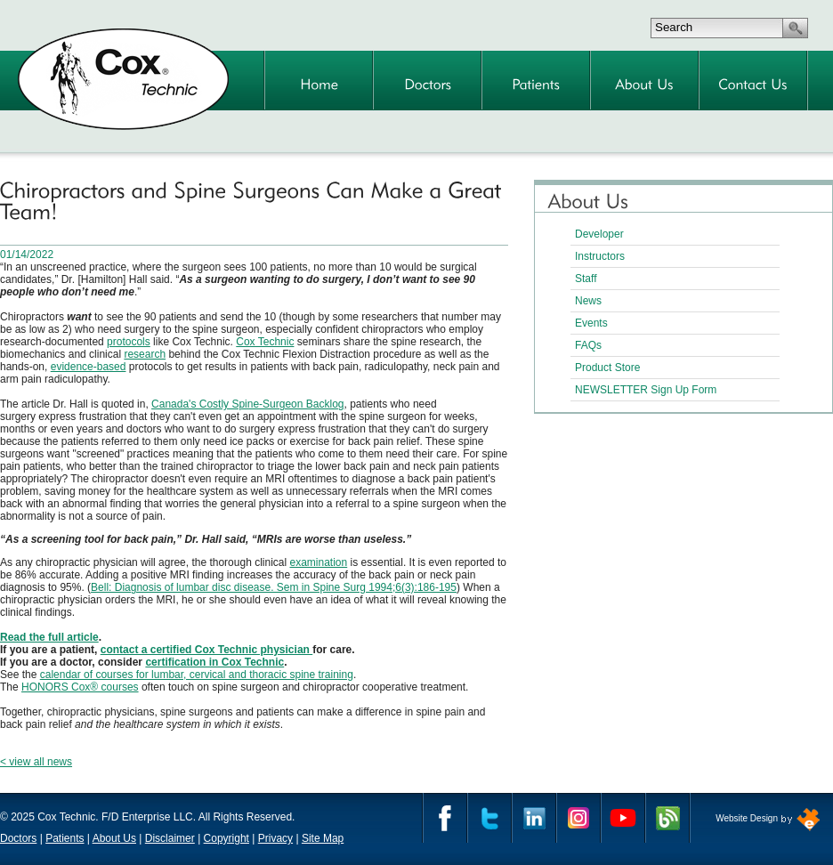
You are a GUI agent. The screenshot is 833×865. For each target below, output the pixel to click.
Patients (64, 838)
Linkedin (534, 818)
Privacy (275, 838)
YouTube (623, 818)
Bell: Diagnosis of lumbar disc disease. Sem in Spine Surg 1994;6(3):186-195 (274, 587)
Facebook (445, 818)
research (145, 354)
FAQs (588, 345)
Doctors (18, 838)
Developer (599, 234)
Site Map (323, 838)
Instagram (578, 818)
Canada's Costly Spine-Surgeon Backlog (247, 404)
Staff (585, 278)
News (588, 301)
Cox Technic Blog (667, 818)
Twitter (489, 818)
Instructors (600, 256)
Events (591, 323)
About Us (114, 838)
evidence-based (88, 366)
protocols (128, 341)
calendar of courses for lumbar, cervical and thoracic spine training (196, 674)
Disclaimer (170, 838)
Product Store (607, 367)
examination (319, 562)
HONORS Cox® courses (80, 687)
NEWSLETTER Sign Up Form (645, 390)
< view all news (36, 762)
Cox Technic (265, 341)
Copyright (226, 838)
